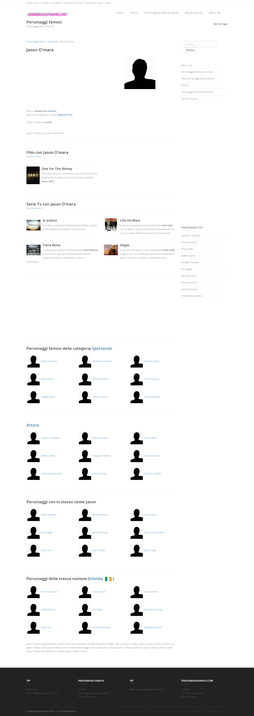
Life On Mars (130, 220)
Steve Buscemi (189, 289)
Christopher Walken (191, 295)
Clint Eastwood (144, 455)
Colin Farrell (91, 591)
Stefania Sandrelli (94, 361)
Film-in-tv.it (35, 156)
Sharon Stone (92, 396)
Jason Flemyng (92, 532)
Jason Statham (41, 514)
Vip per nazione (193, 12)
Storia (108, 2)
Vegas (124, 245)
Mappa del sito (189, 696)
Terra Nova (51, 245)
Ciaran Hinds (144, 591)
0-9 (125, 711)
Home (29, 2)
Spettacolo (91, 2)
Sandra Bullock (145, 396)
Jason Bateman (93, 514)
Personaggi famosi (35, 41)
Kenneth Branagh (94, 627)
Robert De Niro (93, 437)
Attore (32, 425)
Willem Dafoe (40, 455)
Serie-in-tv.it (36, 208)
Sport (100, 2)
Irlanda (101, 578)
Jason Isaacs (143, 514)
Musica (80, 2)
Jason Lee (38, 550)
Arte (37, 2)
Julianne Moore (41, 361)
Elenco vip (186, 65)
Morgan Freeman (94, 455)
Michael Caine (188, 275)
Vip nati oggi (220, 23)
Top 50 (134, 12)
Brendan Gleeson (146, 609)
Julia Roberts (40, 378)
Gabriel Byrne (41, 609)
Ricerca (190, 50)
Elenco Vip (214, 12)
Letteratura (69, 2)
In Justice (50, 220)
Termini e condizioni (192, 693)
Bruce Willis (143, 437)
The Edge (90, 609)
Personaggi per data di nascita (161, 12)
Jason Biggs (39, 532)
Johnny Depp (92, 473)
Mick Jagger (187, 269)
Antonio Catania (145, 473)
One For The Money (57, 169)
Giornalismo (56, 2)
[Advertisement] (62, 80)
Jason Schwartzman (147, 532)
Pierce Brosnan (41, 591)
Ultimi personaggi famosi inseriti (197, 78)
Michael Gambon (146, 627)
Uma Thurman (144, 378)
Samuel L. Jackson (43, 437)
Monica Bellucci (93, 378)
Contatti (185, 689)
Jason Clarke (91, 550)
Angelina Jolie (40, 396)
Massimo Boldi (144, 361)
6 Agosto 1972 (64, 114)
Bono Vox (38, 627)
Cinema (44, 2)
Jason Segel (143, 550)
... (95, 177)
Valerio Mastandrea (44, 473)
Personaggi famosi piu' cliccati (196, 71)
